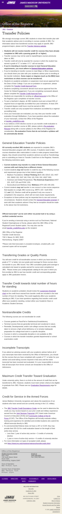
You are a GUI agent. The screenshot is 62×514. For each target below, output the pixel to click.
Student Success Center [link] (9, 454)
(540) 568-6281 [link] (36, 455)
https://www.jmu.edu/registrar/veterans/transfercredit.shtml (28, 443)
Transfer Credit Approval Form (25, 86)
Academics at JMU (31, 491)
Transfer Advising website (36, 46)
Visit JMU (31, 489)
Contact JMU (31, 501)
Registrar (10, 29)
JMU (4, 29)
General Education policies (42, 68)
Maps (23, 481)
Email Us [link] (34, 454)
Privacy (23, 478)
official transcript (40, 96)
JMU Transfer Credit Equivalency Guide (22, 408)
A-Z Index (5, 478)
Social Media (51, 478)
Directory (14, 478)
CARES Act (57, 498)
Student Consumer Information (51, 503)
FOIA (58, 496)
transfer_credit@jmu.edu (15, 121)
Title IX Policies (55, 501)
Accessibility (33, 478)
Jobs (43, 478)
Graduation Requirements (40, 385)
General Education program (47, 200)
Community (32, 481)
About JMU (31, 493)
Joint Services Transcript (25, 413)
